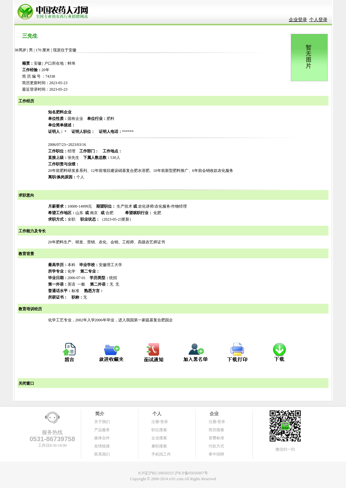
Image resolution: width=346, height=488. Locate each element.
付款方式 (216, 446)
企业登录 (298, 19)
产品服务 (102, 430)
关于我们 (102, 421)
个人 (156, 413)
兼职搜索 (159, 446)
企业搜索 (159, 438)
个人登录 (318, 19)
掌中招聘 (216, 454)
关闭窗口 (26, 383)
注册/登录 (159, 421)
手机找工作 (161, 454)
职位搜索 (159, 430)
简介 (99, 413)
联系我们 (102, 454)
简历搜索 (216, 430)
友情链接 (102, 446)
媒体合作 (102, 438)
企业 (214, 413)
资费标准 (216, 438)
